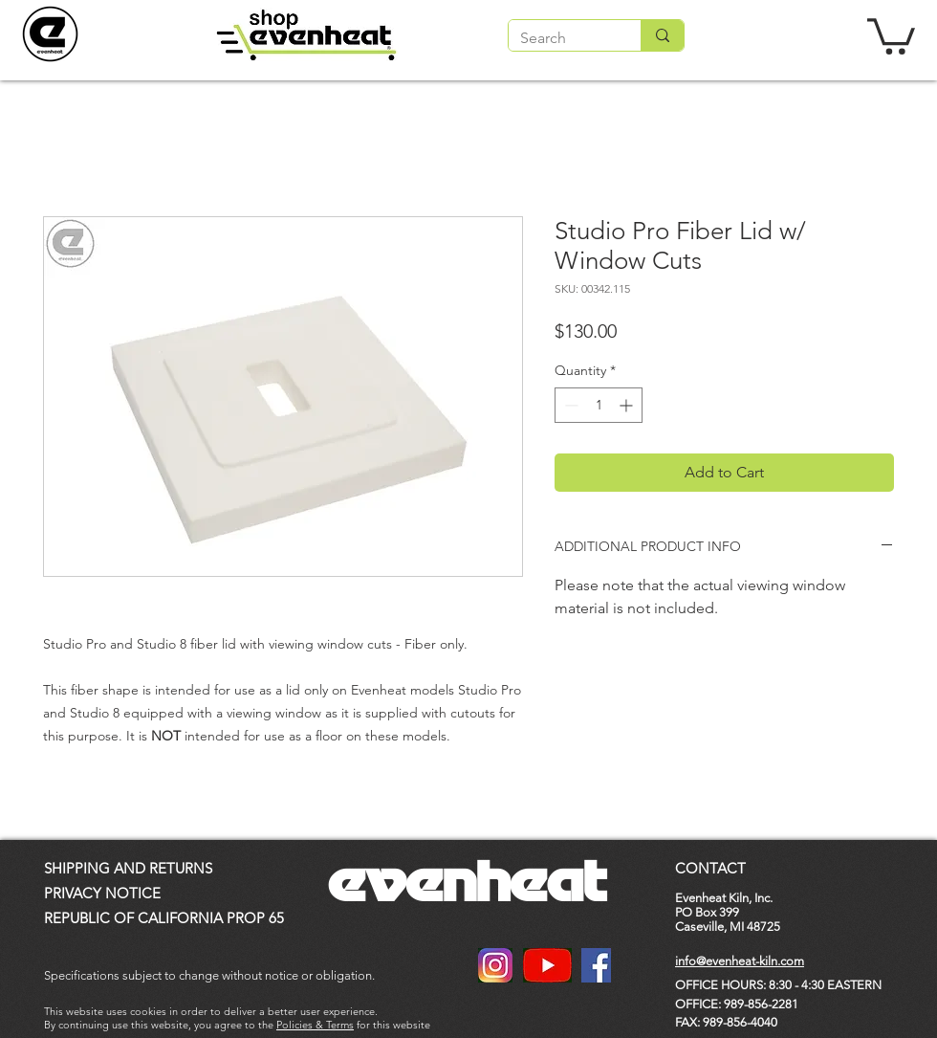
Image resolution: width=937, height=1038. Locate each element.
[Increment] (628, 405)
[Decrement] (569, 405)
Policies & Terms (315, 1024)
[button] (891, 34)
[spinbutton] (598, 405)
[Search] (560, 38)
